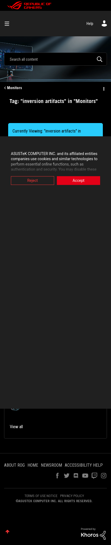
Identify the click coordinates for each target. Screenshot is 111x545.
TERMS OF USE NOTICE (40, 496)
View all (16, 426)
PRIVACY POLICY (72, 496)
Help (90, 23)
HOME (32, 465)
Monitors (14, 88)
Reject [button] (32, 180)
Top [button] (7, 532)
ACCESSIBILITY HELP (84, 465)
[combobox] (55, 59)
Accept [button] (79, 180)
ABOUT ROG (14, 465)
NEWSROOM (51, 465)
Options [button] (103, 88)
